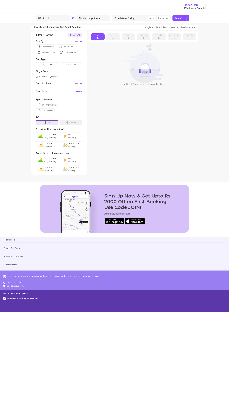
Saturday (113, 37)
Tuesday (159, 37)
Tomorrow (163, 18)
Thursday (189, 37)
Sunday (128, 37)
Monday (143, 37)
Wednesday (174, 37)
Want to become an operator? (136, 389)
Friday (97, 37)
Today (151, 18)
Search (181, 18)
